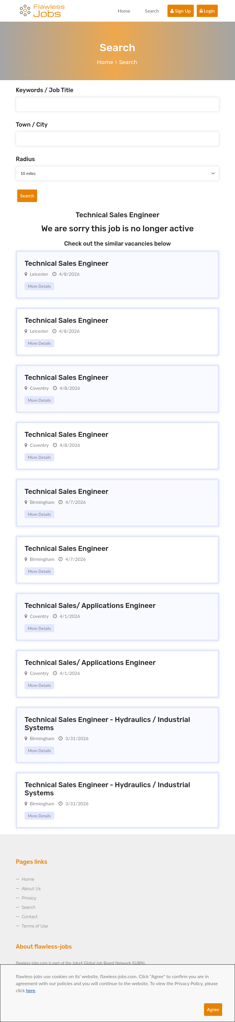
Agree (213, 1009)
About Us (31, 888)
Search (152, 10)
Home (124, 10)
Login (207, 10)
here (30, 990)
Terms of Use (35, 926)
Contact (30, 916)
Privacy (29, 898)
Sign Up (180, 10)
